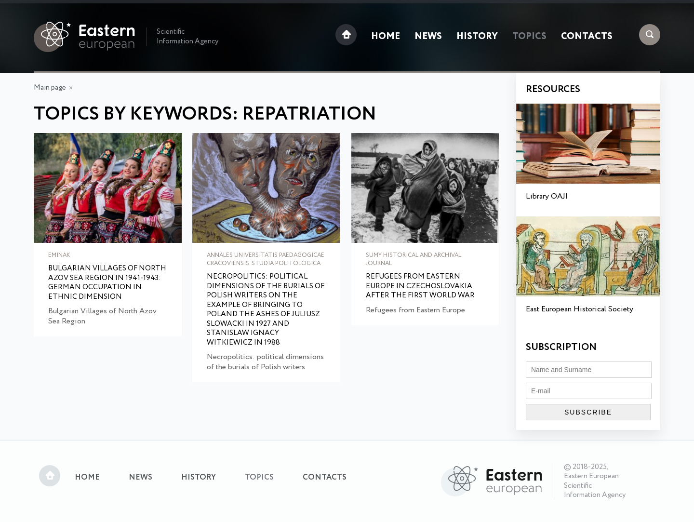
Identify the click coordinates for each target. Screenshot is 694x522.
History (477, 36)
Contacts (587, 36)
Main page (50, 87)
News (428, 36)
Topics (529, 36)
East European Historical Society (579, 309)
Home (385, 36)
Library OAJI (547, 196)
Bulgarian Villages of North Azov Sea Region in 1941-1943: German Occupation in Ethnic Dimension (107, 283)
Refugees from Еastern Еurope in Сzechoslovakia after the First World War (420, 286)
